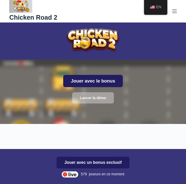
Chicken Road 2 (33, 17)
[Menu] (174, 11)
